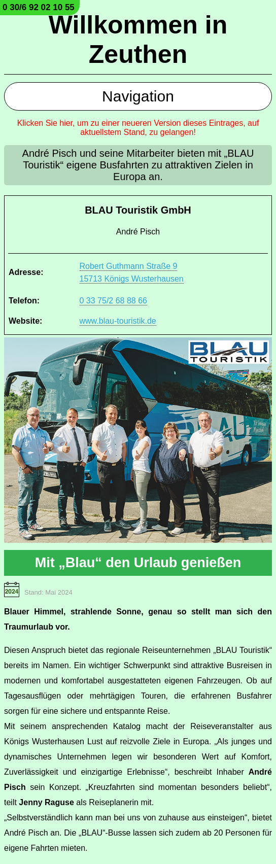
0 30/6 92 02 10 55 (39, 7)
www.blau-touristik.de (118, 321)
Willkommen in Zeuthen (138, 39)
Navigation (138, 96)
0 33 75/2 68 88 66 (113, 300)
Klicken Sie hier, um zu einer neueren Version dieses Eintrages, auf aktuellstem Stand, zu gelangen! (138, 127)
